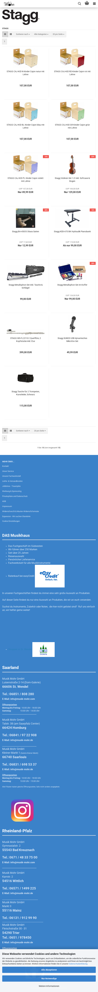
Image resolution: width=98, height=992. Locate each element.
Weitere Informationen (49, 986)
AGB (4, 501)
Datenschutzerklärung (78, 964)
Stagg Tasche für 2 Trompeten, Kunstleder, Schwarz (26, 393)
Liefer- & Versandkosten (12, 481)
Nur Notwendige (49, 978)
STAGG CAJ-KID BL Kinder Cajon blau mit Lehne (25, 126)
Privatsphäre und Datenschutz (14, 496)
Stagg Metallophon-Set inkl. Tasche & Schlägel (26, 286)
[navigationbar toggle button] (94, 3)
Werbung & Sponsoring (11, 491)
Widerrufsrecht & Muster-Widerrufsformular (20, 511)
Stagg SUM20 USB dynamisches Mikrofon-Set (72, 339)
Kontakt (5, 466)
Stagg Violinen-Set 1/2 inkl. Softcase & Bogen (72, 179)
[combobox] (23, 34)
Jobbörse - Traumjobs (11, 486)
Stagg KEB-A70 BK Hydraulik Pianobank (72, 231)
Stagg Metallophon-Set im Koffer (72, 285)
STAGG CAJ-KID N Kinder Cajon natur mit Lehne (25, 73)
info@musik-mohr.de (21, 740)
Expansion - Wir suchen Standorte (16, 516)
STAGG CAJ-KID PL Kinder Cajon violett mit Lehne (26, 179)
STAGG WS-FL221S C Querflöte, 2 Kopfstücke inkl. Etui (25, 339)
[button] (5, 34)
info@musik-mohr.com (22, 699)
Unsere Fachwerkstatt (11, 476)
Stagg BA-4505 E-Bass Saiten (25, 231)
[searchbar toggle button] (79, 3)
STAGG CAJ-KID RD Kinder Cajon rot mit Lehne (72, 73)
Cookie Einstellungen (11, 521)
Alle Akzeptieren (49, 970)
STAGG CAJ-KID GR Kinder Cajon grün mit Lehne (72, 126)
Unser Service (8, 471)
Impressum (7, 506)
